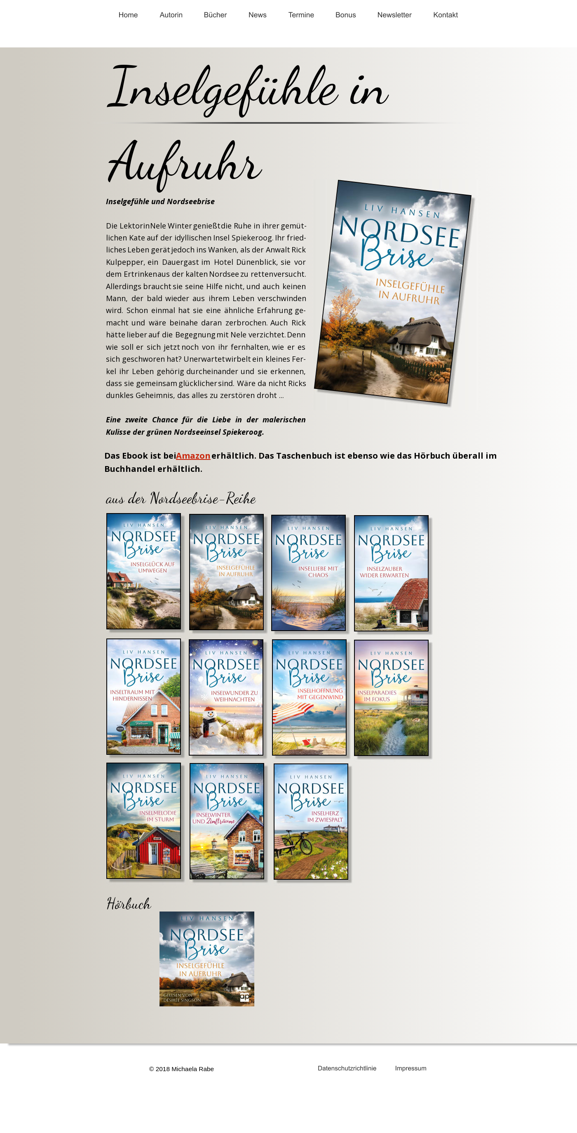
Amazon (193, 455)
